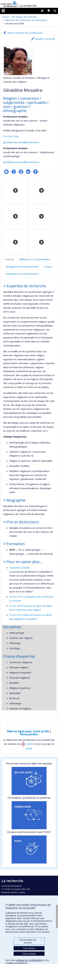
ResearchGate (6, 171)
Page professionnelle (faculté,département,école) (13, 171)
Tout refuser (29, 948)
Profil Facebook (35, 171)
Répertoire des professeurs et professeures (26, 20)
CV (21, 171)
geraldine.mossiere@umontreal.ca (21, 142)
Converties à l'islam (19, 567)
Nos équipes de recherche (24, 16)
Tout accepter (29, 953)
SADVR (27, 743)
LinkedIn (28, 171)
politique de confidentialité (29, 960)
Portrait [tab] (10, 259)
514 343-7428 (11, 136)
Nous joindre (29, 734)
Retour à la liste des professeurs (25, 32)
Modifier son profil (45, 38)
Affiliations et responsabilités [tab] (34, 259)
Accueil (5, 16)
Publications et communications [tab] (22, 273)
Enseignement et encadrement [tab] (22, 266)
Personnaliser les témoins (30, 941)
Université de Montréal (9, 4)
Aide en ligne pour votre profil (28, 731)
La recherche (28, 5)
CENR (29, 748)
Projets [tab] (48, 266)
